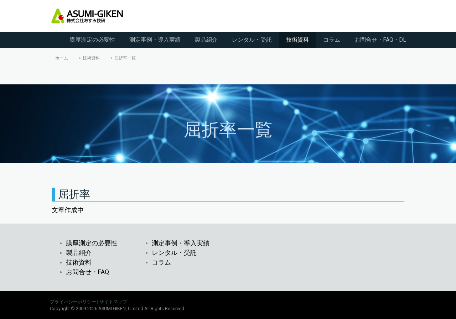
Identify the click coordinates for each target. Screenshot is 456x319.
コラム (331, 39)
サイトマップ (113, 301)
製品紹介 (206, 39)
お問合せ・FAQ (87, 272)
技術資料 (297, 39)
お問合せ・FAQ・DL (380, 39)
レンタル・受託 (252, 39)
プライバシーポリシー (73, 301)
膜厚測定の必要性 (92, 39)
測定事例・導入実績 (155, 39)
